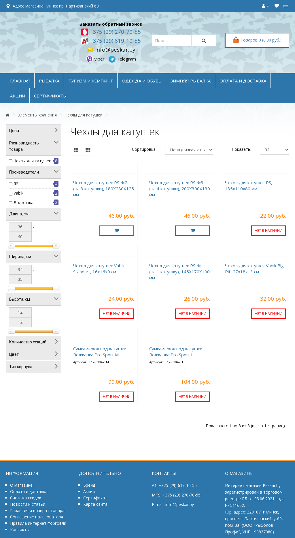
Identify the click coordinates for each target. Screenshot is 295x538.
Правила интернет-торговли (38, 523)
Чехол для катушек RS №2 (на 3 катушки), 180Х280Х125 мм (103, 188)
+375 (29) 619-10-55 (114, 40)
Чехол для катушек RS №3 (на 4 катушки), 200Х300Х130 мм (179, 188)
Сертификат (95, 498)
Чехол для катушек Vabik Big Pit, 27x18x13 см (254, 268)
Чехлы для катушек (83, 115)
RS (16, 183)
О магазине (21, 485)
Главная (20, 81)
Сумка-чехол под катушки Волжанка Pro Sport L (176, 352)
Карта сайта (95, 504)
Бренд (89, 485)
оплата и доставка (243, 81)
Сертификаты (50, 96)
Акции (89, 491)
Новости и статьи (27, 504)
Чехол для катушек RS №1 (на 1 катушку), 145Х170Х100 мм (179, 272)
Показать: (241, 149)
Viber (96, 59)
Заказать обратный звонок (111, 24)
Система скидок (25, 498)
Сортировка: (144, 149)
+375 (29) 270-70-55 (114, 31)
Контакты (19, 529)
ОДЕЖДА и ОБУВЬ (141, 81)
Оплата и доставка (29, 491)
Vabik (18, 193)
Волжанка (23, 202)
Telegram (122, 59)
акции (17, 96)
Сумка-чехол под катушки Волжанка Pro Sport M (99, 352)
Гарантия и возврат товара (37, 510)
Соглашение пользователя (36, 517)
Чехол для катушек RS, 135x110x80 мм (248, 185)
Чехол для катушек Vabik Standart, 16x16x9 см (98, 268)
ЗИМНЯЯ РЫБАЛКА (190, 81)
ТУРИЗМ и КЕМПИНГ (90, 81)
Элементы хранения (37, 115)
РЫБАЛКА (49, 81)
